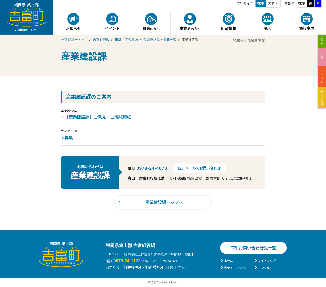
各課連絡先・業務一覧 (160, 39)
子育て (322, 56)
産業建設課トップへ (164, 202)
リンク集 (264, 268)
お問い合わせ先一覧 (257, 248)
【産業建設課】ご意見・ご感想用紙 (97, 117)
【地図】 (188, 254)
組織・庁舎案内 (126, 39)
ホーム (228, 260)
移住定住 (322, 97)
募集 (68, 137)
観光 (322, 41)
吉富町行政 (101, 39)
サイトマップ (266, 260)
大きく (273, 3)
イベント (322, 76)
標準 (260, 3)
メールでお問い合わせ (203, 168)
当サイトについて (235, 268)
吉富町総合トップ (74, 39)
